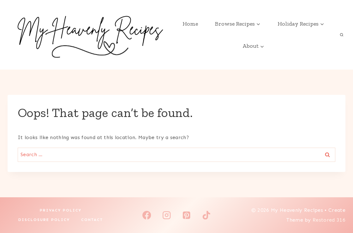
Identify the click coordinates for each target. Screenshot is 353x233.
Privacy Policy (60, 210)
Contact (92, 220)
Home (190, 23)
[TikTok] (206, 215)
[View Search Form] (341, 35)
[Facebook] (146, 215)
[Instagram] (166, 215)
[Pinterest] (186, 215)
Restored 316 (329, 220)
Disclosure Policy (44, 220)
